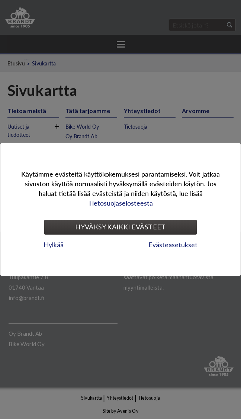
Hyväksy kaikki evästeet (120, 227)
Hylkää (54, 245)
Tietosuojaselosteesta (120, 202)
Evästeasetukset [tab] (172, 245)
